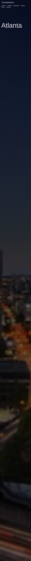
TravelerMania (7, 2)
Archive (3, 5)
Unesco (8, 7)
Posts (3, 7)
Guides (9, 5)
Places (23, 5)
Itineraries (16, 5)
